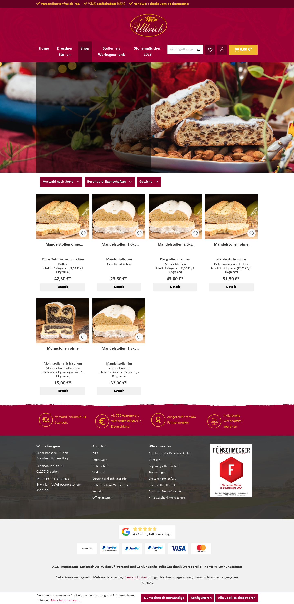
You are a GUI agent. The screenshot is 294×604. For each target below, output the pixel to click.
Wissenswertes (160, 446)
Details (63, 287)
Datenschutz (100, 466)
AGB (95, 453)
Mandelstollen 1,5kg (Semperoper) (119, 349)
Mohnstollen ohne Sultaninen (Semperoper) (62, 349)
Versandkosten (136, 578)
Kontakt (97, 491)
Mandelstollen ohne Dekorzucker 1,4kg (231, 244)
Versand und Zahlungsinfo (109, 479)
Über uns (154, 460)
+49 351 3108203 (56, 479)
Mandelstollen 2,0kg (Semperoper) (175, 244)
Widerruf (98, 472)
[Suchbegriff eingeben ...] (180, 49)
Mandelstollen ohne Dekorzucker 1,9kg (63, 244)
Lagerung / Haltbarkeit (164, 466)
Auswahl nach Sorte (61, 181)
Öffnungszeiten (102, 497)
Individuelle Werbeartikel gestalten (232, 421)
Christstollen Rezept (162, 485)
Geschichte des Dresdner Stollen (170, 453)
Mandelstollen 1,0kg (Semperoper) (119, 244)
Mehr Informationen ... (66, 600)
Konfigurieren (201, 598)
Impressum (99, 460)
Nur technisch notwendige (164, 598)
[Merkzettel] (210, 50)
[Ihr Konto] (222, 50)
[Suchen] (198, 49)
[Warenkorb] (243, 50)
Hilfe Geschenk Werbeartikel (111, 485)
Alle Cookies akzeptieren (237, 598)
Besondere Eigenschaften (109, 181)
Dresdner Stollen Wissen (165, 491)
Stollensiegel (157, 472)
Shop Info (100, 446)
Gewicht (148, 181)
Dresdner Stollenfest (162, 479)
